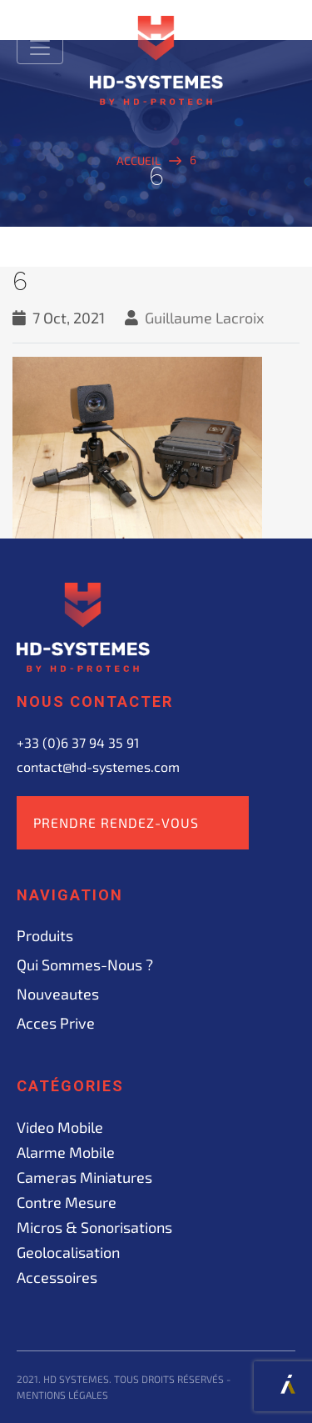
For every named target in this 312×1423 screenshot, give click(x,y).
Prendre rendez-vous (116, 822)
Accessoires (57, 1277)
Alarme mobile (66, 1152)
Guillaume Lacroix (205, 317)
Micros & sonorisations (94, 1227)
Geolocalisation (68, 1252)
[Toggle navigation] (40, 47)
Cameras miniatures (84, 1177)
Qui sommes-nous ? (85, 964)
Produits (45, 935)
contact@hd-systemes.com (98, 766)
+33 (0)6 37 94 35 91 (78, 742)
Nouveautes (58, 994)
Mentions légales (62, 1394)
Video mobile (60, 1127)
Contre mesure (66, 1202)
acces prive (56, 1023)
